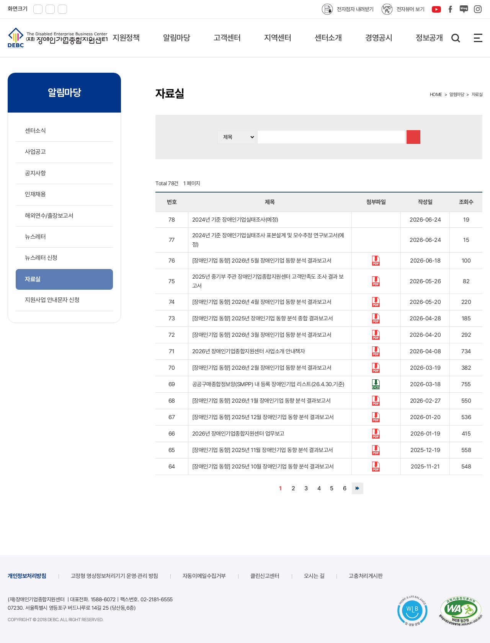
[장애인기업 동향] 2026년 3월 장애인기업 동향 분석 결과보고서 (262, 334)
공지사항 (35, 173)
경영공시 (378, 37)
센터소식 (35, 130)
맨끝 (357, 488)
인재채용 (35, 194)
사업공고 (35, 151)
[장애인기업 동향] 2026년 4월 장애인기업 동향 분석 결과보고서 (262, 302)
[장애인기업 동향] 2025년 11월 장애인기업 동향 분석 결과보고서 (262, 450)
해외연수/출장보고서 (49, 215)
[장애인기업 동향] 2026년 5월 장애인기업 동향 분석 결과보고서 (262, 260)
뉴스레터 (35, 236)
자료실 (33, 279)
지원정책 (126, 37)
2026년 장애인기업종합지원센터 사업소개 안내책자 (248, 351)
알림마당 (176, 37)
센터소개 (328, 37)
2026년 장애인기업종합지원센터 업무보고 (238, 433)
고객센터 (227, 37)
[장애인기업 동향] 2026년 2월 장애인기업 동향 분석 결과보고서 (262, 367)
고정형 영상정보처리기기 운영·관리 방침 (114, 576)
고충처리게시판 (365, 576)
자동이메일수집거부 (204, 576)
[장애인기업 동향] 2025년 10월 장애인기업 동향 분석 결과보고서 (263, 466)
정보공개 (429, 37)
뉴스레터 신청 (41, 257)
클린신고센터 (264, 576)
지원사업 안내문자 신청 (52, 300)
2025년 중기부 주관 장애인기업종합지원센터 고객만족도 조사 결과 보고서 (268, 281)
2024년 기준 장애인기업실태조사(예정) (235, 219)
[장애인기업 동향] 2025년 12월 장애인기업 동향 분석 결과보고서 (263, 417)
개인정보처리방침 (27, 576)
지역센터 (277, 37)
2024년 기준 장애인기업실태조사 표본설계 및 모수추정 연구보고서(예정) (268, 240)
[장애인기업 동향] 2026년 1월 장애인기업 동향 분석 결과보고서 (261, 400)
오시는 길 (314, 576)
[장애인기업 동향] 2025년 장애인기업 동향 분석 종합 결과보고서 (262, 318)
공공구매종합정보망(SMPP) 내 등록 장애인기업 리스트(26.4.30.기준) (268, 384)
